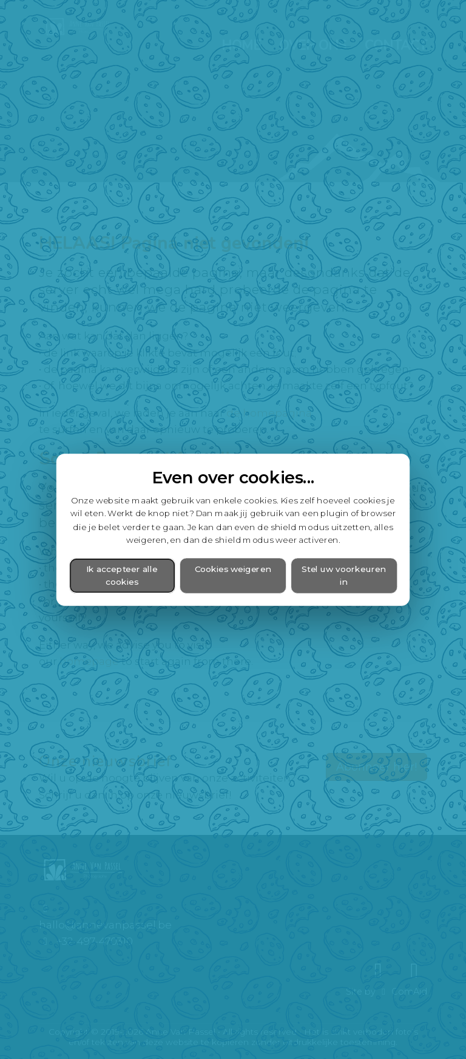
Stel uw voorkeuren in (344, 575)
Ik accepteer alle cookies (122, 575)
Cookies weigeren (233, 568)
